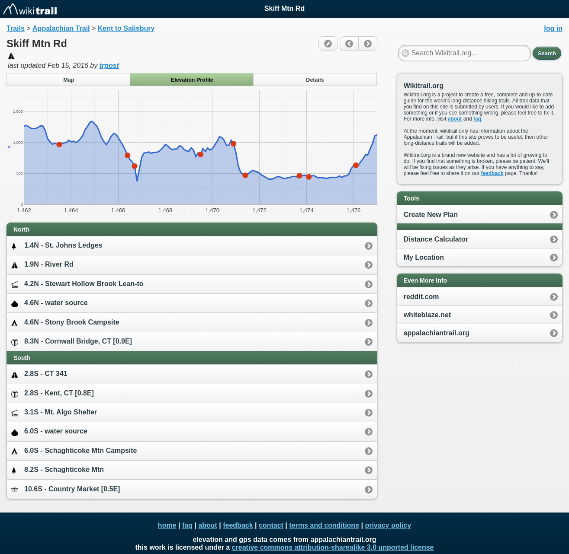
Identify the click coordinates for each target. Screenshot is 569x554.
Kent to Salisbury (126, 28)
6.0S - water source (49, 431)
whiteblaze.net (427, 314)
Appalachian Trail (61, 28)
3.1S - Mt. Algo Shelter (54, 412)
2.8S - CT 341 (39, 374)
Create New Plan (431, 214)
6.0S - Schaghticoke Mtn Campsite (74, 451)
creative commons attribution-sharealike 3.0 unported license (333, 547)
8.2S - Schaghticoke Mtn (57, 470)
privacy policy (388, 525)
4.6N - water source (49, 303)
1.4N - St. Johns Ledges (56, 246)
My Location (424, 257)
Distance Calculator (436, 239)
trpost (109, 65)
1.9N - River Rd (42, 265)
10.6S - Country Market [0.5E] (65, 489)
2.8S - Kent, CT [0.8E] (52, 393)
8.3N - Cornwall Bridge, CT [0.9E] (71, 341)
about (455, 119)
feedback (492, 173)
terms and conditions (324, 525)
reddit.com (421, 296)
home (167, 525)
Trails (15, 28)
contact (271, 525)
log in (553, 28)
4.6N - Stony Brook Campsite (65, 322)
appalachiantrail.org (436, 333)
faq (477, 119)
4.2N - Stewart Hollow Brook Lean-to (77, 284)
